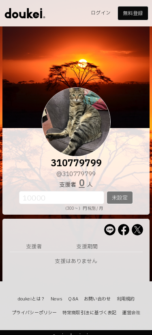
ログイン (100, 13)
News (56, 299)
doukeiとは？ (31, 299)
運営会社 (131, 312)
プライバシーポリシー (34, 312)
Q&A (73, 299)
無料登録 (132, 13)
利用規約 (126, 299)
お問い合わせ (97, 299)
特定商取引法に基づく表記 (89, 312)
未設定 (120, 198)
